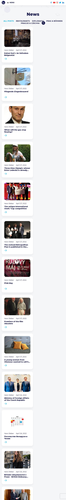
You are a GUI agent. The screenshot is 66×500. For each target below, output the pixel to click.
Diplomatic (38, 21)
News (4, 431)
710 (26, 333)
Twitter (60, 3)
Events (5, 433)
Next (58, 333)
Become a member (33, 383)
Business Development (12, 439)
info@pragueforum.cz (13, 472)
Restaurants (23, 21)
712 (39, 333)
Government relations (11, 442)
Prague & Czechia (30, 23)
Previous (7, 333)
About (4, 444)
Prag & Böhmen (54, 21)
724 (52, 333)
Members (6, 436)
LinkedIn (63, 3)
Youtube (54, 3)
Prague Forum (3, 2)
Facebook (51, 3)
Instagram (57, 3)
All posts (9, 21)
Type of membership (11, 455)
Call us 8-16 (6, 466)
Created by (33, 496)
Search (43, 23)
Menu (12, 3)
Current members (9, 453)
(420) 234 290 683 (11, 469)
